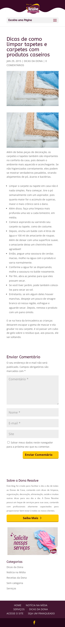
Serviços (11, 588)
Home (17, 605)
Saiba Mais (30, 518)
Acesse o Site (15, 613)
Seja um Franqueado (41, 613)
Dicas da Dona (33, 61)
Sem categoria (15, 583)
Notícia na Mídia (16, 572)
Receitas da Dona (17, 577)
